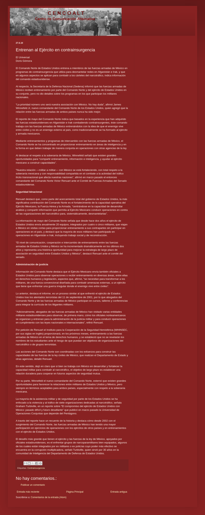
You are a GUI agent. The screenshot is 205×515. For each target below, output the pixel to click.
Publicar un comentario (33, 485)
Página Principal (74, 491)
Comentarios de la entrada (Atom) (48, 497)
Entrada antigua (118, 491)
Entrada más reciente (28, 491)
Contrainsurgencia (36, 468)
